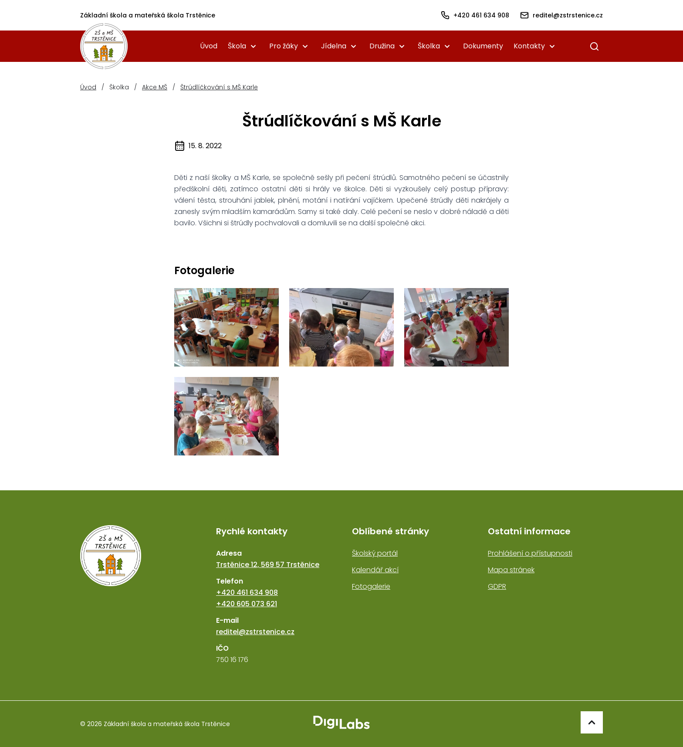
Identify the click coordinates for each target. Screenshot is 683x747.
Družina (382, 46)
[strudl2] (341, 327)
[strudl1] (226, 327)
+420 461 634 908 (247, 592)
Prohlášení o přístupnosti (530, 553)
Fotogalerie (371, 586)
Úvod (208, 46)
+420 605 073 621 (246, 604)
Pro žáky (283, 46)
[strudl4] (226, 416)
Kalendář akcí (375, 570)
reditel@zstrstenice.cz (255, 632)
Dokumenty (483, 46)
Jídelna (333, 46)
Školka (429, 46)
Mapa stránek (511, 570)
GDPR (497, 586)
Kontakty (529, 46)
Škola (237, 46)
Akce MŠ (154, 87)
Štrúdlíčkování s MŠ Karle (219, 87)
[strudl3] (456, 327)
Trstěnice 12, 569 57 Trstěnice (267, 565)
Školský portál (375, 553)
